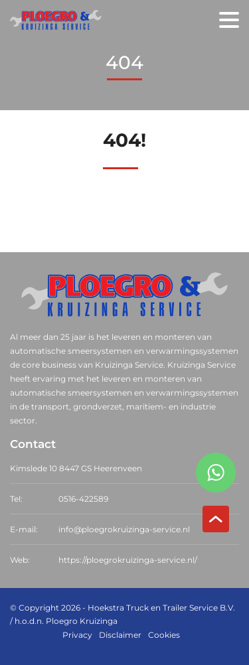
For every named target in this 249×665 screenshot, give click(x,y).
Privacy (77, 635)
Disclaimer (120, 635)
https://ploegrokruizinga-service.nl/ (127, 560)
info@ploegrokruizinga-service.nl (124, 529)
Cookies (164, 635)
